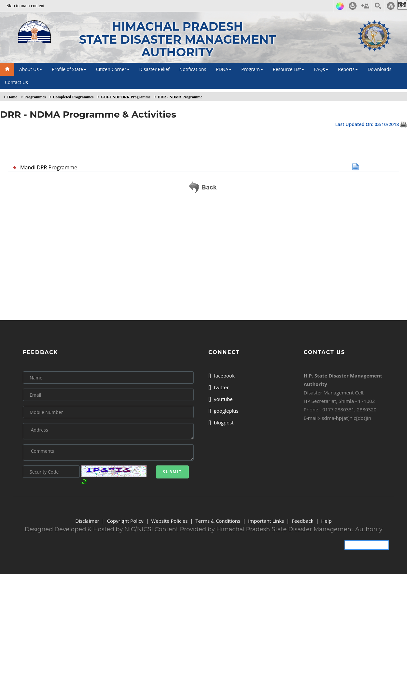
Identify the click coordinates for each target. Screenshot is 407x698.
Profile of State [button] (69, 69)
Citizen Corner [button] (113, 69)
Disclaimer (87, 521)
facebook (221, 375)
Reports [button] (348, 69)
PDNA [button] (224, 69)
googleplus (223, 410)
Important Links (266, 521)
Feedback (302, 521)
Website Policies (169, 521)
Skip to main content (25, 5)
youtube (220, 399)
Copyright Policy (125, 521)
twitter (218, 387)
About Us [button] (30, 69)
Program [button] (252, 69)
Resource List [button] (288, 69)
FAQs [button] (321, 69)
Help (326, 521)
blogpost (221, 422)
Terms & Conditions (217, 521)
